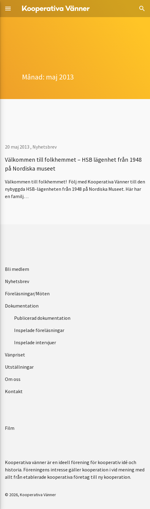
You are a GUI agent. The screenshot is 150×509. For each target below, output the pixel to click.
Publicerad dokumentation (42, 318)
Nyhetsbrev (44, 147)
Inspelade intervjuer (35, 342)
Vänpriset (15, 355)
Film (9, 428)
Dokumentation (22, 306)
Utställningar (19, 367)
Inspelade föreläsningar (39, 330)
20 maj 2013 (17, 147)
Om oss (13, 379)
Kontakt (14, 391)
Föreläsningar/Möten (27, 293)
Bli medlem (17, 269)
